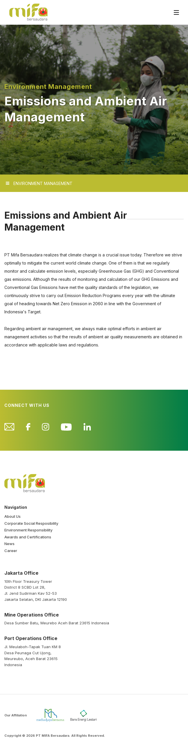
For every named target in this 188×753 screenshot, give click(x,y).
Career (10, 550)
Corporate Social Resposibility (31, 523)
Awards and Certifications (27, 537)
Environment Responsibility (28, 530)
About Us (12, 516)
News (9, 543)
